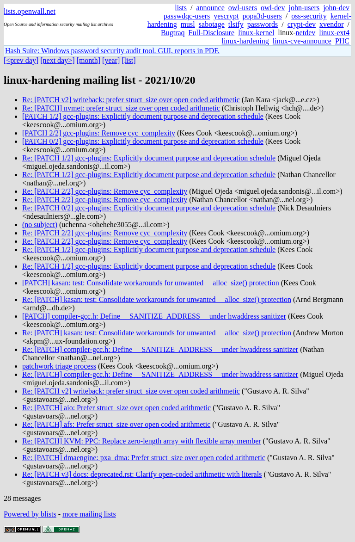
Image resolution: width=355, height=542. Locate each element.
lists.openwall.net (29, 11)
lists (181, 8)
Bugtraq (173, 33)
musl (188, 24)
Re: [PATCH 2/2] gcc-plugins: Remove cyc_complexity (104, 191)
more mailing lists (89, 514)
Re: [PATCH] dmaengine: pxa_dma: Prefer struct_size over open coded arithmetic (143, 458)
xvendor (331, 24)
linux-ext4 (334, 33)
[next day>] (57, 60)
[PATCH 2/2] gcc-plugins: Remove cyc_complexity (98, 133)
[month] (89, 60)
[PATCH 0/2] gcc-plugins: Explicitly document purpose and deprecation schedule (142, 141)
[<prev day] (21, 60)
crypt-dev (302, 24)
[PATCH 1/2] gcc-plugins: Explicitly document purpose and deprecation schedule (142, 116)
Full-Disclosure (212, 33)
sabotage (212, 24)
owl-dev (273, 8)
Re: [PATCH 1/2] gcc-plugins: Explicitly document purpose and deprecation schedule (148, 158)
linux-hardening (245, 41)
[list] (128, 60)
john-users (303, 8)
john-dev (336, 8)
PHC (342, 41)
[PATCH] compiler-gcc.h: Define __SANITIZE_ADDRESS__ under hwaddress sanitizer (154, 316)
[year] (111, 60)
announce (210, 8)
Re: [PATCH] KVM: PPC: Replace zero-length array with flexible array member (141, 441)
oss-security (308, 16)
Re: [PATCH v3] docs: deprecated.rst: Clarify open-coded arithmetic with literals (142, 474)
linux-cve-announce (302, 41)
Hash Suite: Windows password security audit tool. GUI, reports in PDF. (112, 51)
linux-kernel (256, 33)
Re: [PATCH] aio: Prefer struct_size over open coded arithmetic (116, 408)
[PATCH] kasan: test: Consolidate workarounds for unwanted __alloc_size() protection (150, 283)
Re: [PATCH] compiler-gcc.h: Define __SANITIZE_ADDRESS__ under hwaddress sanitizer (160, 349)
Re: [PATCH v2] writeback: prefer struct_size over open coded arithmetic (131, 100)
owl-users (242, 8)
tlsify (236, 24)
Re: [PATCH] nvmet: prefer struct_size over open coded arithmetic (121, 108)
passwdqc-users (187, 16)
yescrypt (226, 16)
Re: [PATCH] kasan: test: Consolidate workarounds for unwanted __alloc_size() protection (156, 299)
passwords (262, 24)
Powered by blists (30, 514)
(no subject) (39, 224)
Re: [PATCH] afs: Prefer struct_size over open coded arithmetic (116, 424)
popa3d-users (262, 16)
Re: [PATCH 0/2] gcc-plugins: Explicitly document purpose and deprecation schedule (148, 208)
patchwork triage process (59, 366)
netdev (306, 33)
